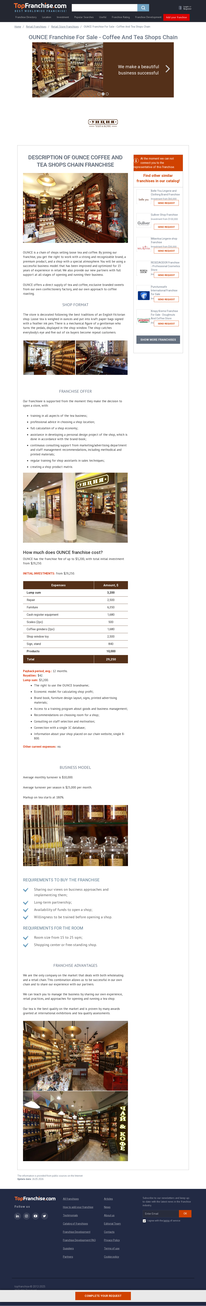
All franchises (71, 1199)
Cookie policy (111, 1256)
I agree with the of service (161, 1221)
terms (166, 1221)
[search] (105, 8)
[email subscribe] (161, 1214)
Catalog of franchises (75, 1223)
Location (46, 17)
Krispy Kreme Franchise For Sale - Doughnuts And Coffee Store (165, 317)
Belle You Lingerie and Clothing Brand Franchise (165, 195)
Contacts (109, 1232)
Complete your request (103, 1300)
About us (109, 1215)
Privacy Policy (112, 1240)
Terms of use (111, 1248)
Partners (68, 1256)
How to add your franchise (78, 1207)
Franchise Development (148, 17)
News (107, 1207)
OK (185, 1213)
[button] (183, 8)
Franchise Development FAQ (79, 1240)
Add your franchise (176, 18)
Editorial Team (112, 1223)
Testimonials (70, 1215)
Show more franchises (158, 340)
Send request (166, 203)
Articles (108, 1199)
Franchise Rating (121, 17)
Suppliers (68, 1248)
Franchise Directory (26, 17)
